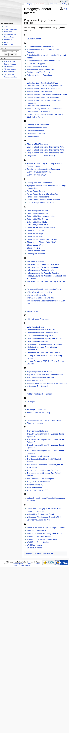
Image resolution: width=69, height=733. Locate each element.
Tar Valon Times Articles (43, 553)
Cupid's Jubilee (33, 136)
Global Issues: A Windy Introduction (41, 228)
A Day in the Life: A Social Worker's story (43, 61)
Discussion (40, 4)
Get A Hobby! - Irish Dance (37, 211)
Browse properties (10, 77)
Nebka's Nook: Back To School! (39, 394)
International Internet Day (37, 295)
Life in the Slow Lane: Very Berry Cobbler (43, 353)
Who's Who (8, 32)
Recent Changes (10, 34)
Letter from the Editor (35, 327)
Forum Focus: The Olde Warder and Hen (43, 200)
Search (3, 48)
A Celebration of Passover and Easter (42, 47)
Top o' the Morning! (34, 487)
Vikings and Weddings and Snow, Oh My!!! (44, 517)
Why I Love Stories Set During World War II (44, 534)
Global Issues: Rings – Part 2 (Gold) (41, 242)
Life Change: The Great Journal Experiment (44, 344)
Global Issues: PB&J (35, 236)
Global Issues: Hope (35, 233)
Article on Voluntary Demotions (39, 75)
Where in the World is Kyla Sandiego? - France (46, 528)
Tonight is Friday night (35, 484)
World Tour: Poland (34, 548)
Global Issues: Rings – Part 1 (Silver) (42, 239)
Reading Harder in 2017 (36, 410)
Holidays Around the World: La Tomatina (43, 273)
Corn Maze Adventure (35, 131)
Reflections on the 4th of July (38, 413)
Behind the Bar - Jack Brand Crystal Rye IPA (45, 86)
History (64, 4)
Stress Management (35, 423)
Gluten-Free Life (33, 248)
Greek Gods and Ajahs (36, 251)
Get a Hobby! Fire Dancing (37, 219)
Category (28, 553)
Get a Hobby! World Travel (37, 225)
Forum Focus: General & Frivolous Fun (42, 194)
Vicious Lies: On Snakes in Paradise (41, 514)
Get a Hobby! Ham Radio (37, 222)
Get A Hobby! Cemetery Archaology (41, 216)
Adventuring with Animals (37, 67)
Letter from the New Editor (37, 341)
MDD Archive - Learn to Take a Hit (40, 377)
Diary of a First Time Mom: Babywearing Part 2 (45, 150)
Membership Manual (11, 29)
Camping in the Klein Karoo (38, 125)
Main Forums (8, 45)
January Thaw (32, 311)
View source (54, 4)
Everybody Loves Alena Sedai (39, 172)
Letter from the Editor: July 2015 (40, 336)
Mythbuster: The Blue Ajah (37, 386)
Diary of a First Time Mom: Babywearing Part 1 (45, 147)
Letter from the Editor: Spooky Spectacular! (44, 338)
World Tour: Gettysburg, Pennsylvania (42, 539)
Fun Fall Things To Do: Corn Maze (40, 203)
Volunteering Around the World (39, 520)
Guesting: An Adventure (36, 254)
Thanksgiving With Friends (37, 431)
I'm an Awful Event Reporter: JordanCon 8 (44, 289)
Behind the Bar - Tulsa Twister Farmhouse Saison (47, 94)
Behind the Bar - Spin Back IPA (39, 92)
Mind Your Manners (34, 380)
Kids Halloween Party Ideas (38, 319)
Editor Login (8, 39)
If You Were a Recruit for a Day (39, 292)
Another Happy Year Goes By (39, 72)
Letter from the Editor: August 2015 (41, 330)
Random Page (9, 37)
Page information (10, 74)
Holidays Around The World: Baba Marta (43, 264)
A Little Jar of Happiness (36, 64)
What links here (9, 61)
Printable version (10, 69)
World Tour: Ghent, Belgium (38, 542)
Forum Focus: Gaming (36, 191)
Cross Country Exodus (36, 133)
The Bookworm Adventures (38, 456)
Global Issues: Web (35, 245)
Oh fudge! (31, 402)
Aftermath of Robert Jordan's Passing (42, 69)
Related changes (10, 64)
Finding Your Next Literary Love (39, 183)
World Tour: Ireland (34, 545)
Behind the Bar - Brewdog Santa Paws (42, 83)
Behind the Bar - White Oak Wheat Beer (43, 97)
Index (6, 26)
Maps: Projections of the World (39, 372)
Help (65, 9)
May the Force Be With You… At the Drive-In (45, 375)
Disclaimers (26, 565)
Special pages (9, 66)
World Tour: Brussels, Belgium (39, 536)
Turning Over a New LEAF (37, 490)
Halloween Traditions (35, 261)
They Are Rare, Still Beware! (38, 482)
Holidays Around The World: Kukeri (41, 270)
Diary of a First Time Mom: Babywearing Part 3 (45, 153)
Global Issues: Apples (35, 231)
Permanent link (9, 71)
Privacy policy (18, 563)
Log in (64, 1)
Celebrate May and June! (37, 128)
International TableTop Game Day (40, 298)
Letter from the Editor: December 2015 (42, 333)
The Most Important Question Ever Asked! (44, 470)
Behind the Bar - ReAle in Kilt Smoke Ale (43, 89)
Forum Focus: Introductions (38, 197)
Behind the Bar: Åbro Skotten (38, 106)
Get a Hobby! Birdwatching (37, 213)
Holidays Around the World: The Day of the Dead (46, 281)
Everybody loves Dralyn (36, 175)
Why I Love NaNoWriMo (36, 531)
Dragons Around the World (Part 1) (41, 156)
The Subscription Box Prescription (40, 479)
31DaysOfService (34, 39)
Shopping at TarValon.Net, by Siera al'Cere (44, 420)
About (6, 42)
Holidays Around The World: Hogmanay (43, 267)
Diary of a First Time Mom (37, 144)
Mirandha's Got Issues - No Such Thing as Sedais (47, 383)
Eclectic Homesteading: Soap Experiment (43, 169)
